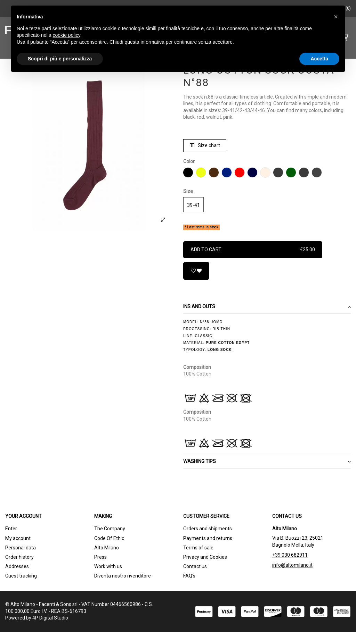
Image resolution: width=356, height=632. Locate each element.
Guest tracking (21, 576)
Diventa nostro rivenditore (122, 576)
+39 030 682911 (290, 555)
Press (100, 557)
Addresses (17, 566)
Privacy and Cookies (205, 557)
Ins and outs (267, 306)
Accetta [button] (319, 58)
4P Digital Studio (50, 618)
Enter (11, 528)
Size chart (205, 145)
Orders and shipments (207, 528)
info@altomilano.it (292, 565)
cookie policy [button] (66, 35)
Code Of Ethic (109, 538)
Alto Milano (106, 547)
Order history (19, 557)
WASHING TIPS (267, 461)
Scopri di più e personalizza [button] (60, 58)
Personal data (20, 547)
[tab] (267, 307)
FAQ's (189, 576)
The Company (109, 528)
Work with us (108, 566)
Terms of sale (198, 547)
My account (18, 538)
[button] (335, 16)
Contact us (195, 566)
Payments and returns (207, 538)
